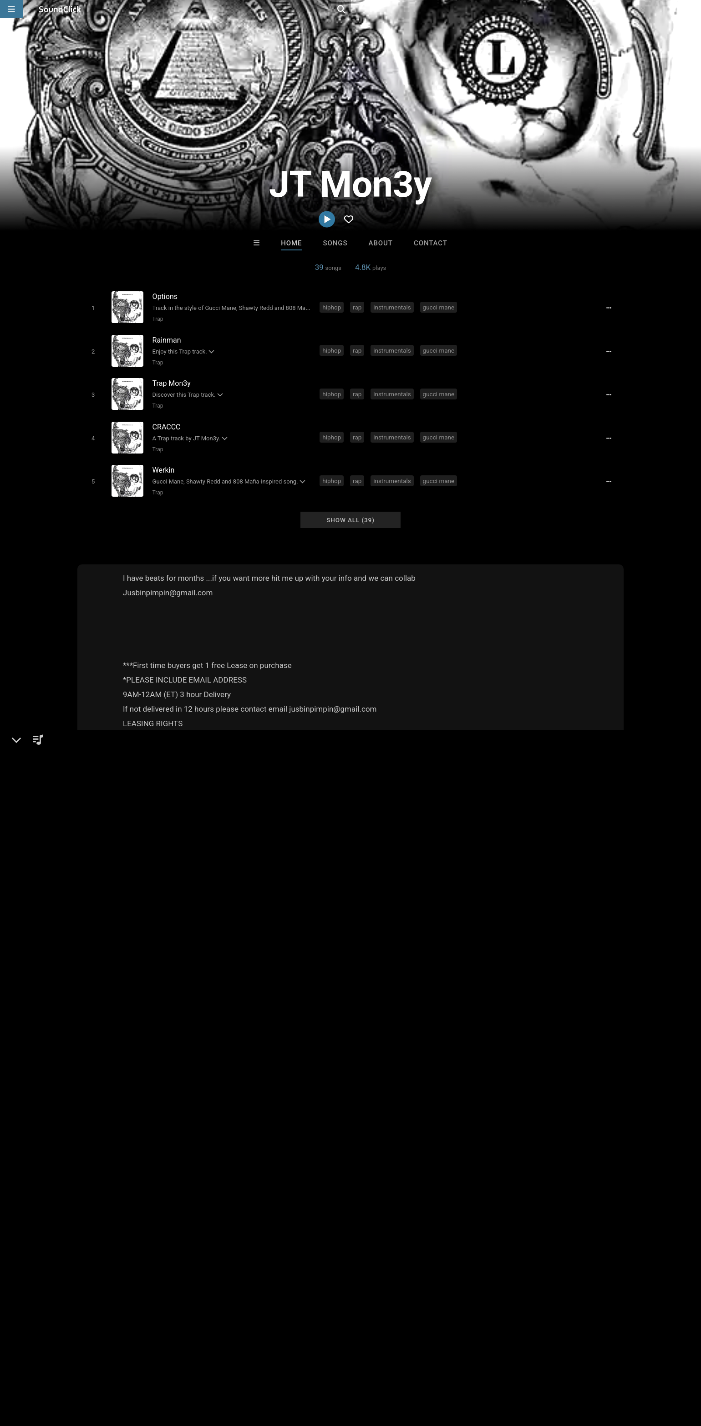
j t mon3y (394, 1006)
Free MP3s (265, 1222)
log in (537, 862)
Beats (102, 836)
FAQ (47, 1372)
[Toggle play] (90, 307)
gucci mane (440, 306)
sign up (504, 862)
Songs (335, 243)
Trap (155, 318)
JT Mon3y (97, 804)
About (381, 243)
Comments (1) (498, 804)
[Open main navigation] (11, 9)
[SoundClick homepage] (60, 9)
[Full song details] (612, 307)
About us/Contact (89, 1372)
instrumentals (394, 306)
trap (228, 1006)
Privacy (226, 1372)
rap (359, 306)
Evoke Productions (238, 1173)
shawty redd (261, 1006)
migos (338, 1006)
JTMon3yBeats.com (122, 871)
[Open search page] (692, 9)
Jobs (134, 1372)
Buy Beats (322, 1222)
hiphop (333, 306)
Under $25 (436, 1222)
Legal (254, 1372)
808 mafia (304, 1006)
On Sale (378, 1222)
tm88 (364, 1006)
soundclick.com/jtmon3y (129, 858)
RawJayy (463, 1173)
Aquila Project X (313, 1173)
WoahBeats (388, 1173)
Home (291, 243)
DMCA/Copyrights (178, 1372)
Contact (430, 243)
